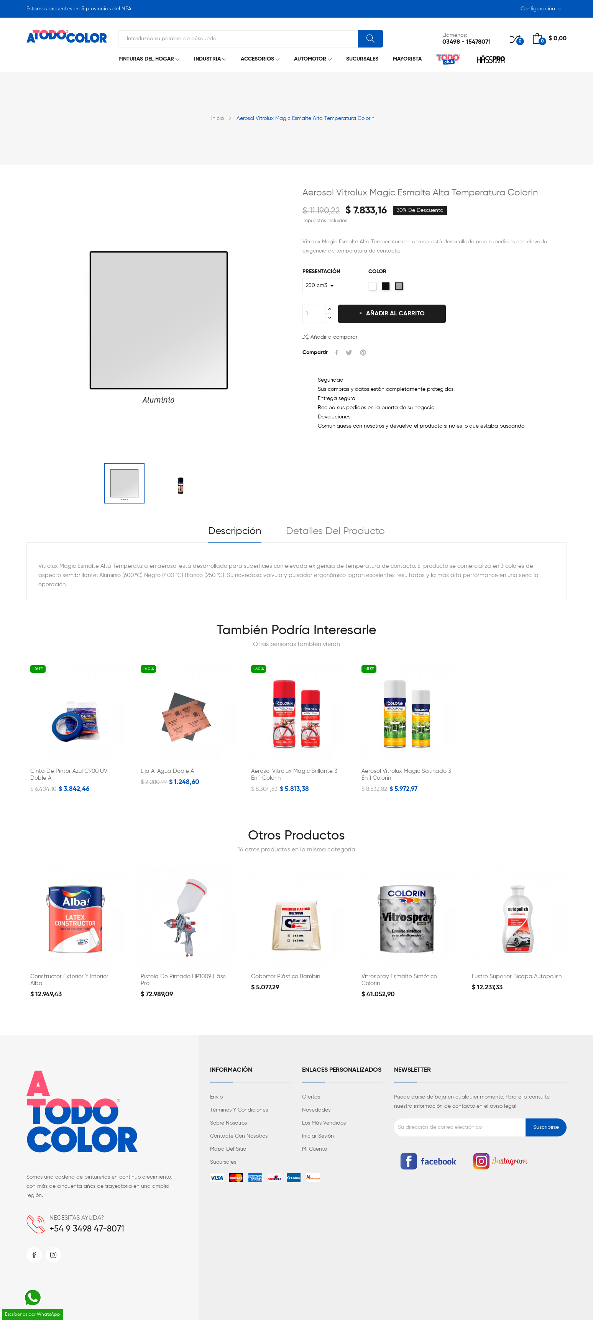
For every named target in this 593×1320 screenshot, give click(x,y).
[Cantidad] (313, 314)
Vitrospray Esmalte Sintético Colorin (399, 980)
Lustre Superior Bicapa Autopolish (517, 976)
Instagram (53, 1255)
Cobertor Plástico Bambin (285, 976)
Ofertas (311, 1097)
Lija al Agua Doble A (167, 771)
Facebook (34, 1255)
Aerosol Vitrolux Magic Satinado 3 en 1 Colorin (406, 774)
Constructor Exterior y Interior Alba (69, 980)
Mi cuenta (314, 1149)
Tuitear (349, 352)
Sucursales (223, 1162)
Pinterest (363, 352)
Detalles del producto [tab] (335, 531)
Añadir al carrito (395, 314)
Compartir (337, 352)
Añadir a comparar (329, 336)
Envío (216, 1097)
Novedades (316, 1110)
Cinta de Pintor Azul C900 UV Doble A (68, 774)
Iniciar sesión (318, 1136)
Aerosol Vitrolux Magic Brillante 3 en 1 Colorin (294, 774)
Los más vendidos (324, 1123)
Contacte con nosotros (239, 1136)
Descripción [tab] (234, 531)
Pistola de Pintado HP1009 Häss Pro (183, 980)
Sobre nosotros (228, 1123)
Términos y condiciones (239, 1110)
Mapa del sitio (228, 1149)
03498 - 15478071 (466, 42)
